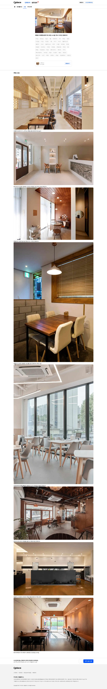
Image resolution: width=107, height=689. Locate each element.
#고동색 (55, 52)
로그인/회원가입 (89, 2)
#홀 (50, 38)
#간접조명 (42, 49)
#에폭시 (52, 55)
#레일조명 (59, 47)
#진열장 (37, 47)
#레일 (37, 49)
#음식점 (41, 38)
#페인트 (69, 55)
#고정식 (47, 41)
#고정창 (37, 41)
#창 (51, 41)
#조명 (48, 47)
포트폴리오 (19, 6)
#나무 (43, 55)
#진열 (67, 44)
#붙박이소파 (65, 41)
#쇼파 (42, 44)
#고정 (42, 41)
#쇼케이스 (43, 47)
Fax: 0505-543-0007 (60, 679)
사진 (25, 6)
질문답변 (35, 2)
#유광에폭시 (62, 55)
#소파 (59, 41)
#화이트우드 (53, 49)
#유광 (57, 55)
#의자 (53, 44)
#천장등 (53, 47)
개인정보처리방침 (27, 672)
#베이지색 (38, 55)
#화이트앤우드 (39, 52)
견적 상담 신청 (88, 661)
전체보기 (67, 63)
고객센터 (15, 672)
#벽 (60, 38)
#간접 (47, 49)
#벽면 (63, 38)
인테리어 (27, 2)
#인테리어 (55, 38)
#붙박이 (37, 44)
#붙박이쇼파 (48, 44)
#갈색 (50, 52)
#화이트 (59, 49)
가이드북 (29, 6)
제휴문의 (81, 2)
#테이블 (62, 44)
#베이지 (64, 52)
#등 (68, 47)
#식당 (37, 38)
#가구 (55, 41)
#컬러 (60, 52)
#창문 (68, 38)
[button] (92, 78)
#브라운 (45, 52)
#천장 (64, 47)
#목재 (47, 55)
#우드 (64, 49)
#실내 (46, 38)
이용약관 (20, 672)
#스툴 (58, 44)
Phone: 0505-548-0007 (50, 679)
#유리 (37, 58)
